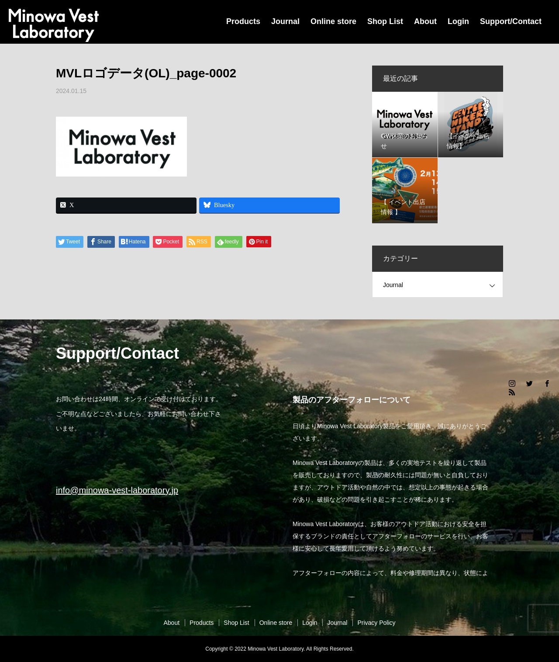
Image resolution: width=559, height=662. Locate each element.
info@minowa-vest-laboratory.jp (117, 490)
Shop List (385, 21)
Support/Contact (511, 21)
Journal (285, 21)
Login (458, 21)
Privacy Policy (376, 622)
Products (243, 21)
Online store (333, 21)
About (425, 21)
